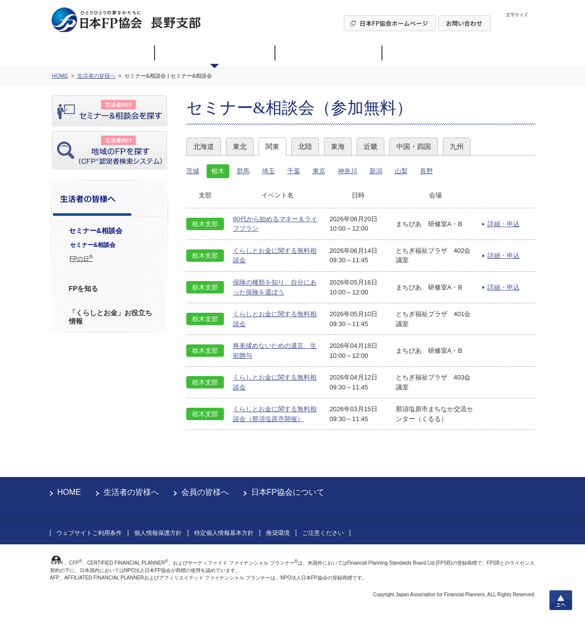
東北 (240, 146)
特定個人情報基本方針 (224, 532)
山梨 (401, 171)
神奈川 (347, 171)
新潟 (376, 171)
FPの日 (81, 258)
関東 (272, 146)
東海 (338, 146)
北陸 (305, 146)
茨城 (192, 171)
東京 (319, 171)
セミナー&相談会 (93, 244)
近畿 (370, 146)
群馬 (243, 171)
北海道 (203, 146)
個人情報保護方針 (158, 532)
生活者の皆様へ (131, 492)
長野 (426, 171)
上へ (561, 600)
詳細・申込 (503, 224)
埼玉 (268, 171)
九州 (457, 146)
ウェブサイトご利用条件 (89, 532)
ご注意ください (323, 532)
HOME (69, 492)
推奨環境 (278, 532)
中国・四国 (413, 146)
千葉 (293, 171)
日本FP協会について (287, 492)
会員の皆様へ (205, 492)
